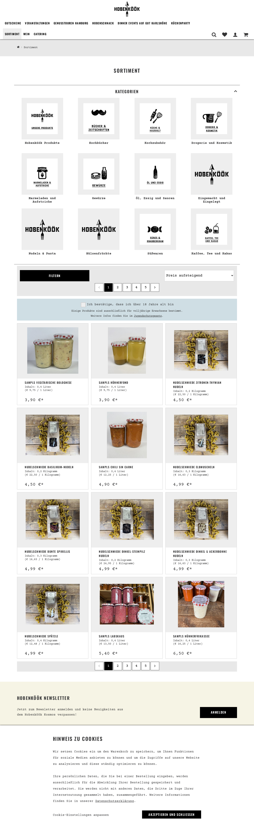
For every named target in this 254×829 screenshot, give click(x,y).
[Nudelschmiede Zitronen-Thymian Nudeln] (201, 351)
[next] (155, 287)
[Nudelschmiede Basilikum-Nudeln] (53, 435)
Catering (40, 34)
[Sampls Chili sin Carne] (127, 435)
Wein (26, 34)
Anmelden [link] (218, 712)
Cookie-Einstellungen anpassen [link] (81, 815)
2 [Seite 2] (118, 287)
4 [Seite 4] (136, 287)
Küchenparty (180, 23)
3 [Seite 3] (127, 287)
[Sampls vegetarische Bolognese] (52, 351)
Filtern (55, 275)
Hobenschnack (103, 23)
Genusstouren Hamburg (71, 23)
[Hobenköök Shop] (18, 47)
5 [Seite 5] (146, 287)
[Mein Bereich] (235, 35)
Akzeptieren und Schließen (171, 814)
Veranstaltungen (37, 23)
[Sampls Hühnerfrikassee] (201, 604)
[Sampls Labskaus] (127, 604)
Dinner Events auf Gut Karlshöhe (142, 23)
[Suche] (214, 35)
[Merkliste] (224, 35)
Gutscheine (13, 23)
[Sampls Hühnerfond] (127, 351)
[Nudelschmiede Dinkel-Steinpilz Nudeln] (127, 520)
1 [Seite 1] (108, 287)
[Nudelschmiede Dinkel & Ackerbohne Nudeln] (201, 520)
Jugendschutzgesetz (148, 316)
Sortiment (12, 34)
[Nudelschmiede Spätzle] (53, 604)
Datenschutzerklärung (114, 801)
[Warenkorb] (245, 35)
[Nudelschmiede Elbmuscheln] (201, 435)
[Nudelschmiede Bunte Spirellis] (53, 520)
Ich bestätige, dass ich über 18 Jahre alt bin (130, 304)
